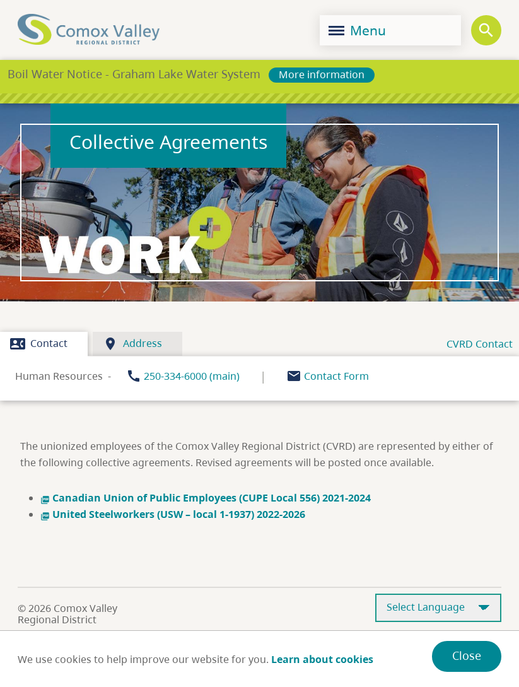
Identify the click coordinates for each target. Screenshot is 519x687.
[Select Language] (438, 608)
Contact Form (336, 376)
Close (466, 655)
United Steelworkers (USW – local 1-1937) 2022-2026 (172, 514)
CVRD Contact (479, 344)
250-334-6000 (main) (192, 376)
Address (132, 343)
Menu (357, 30)
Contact (38, 343)
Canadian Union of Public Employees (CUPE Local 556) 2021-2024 (205, 498)
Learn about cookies (322, 659)
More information (321, 74)
